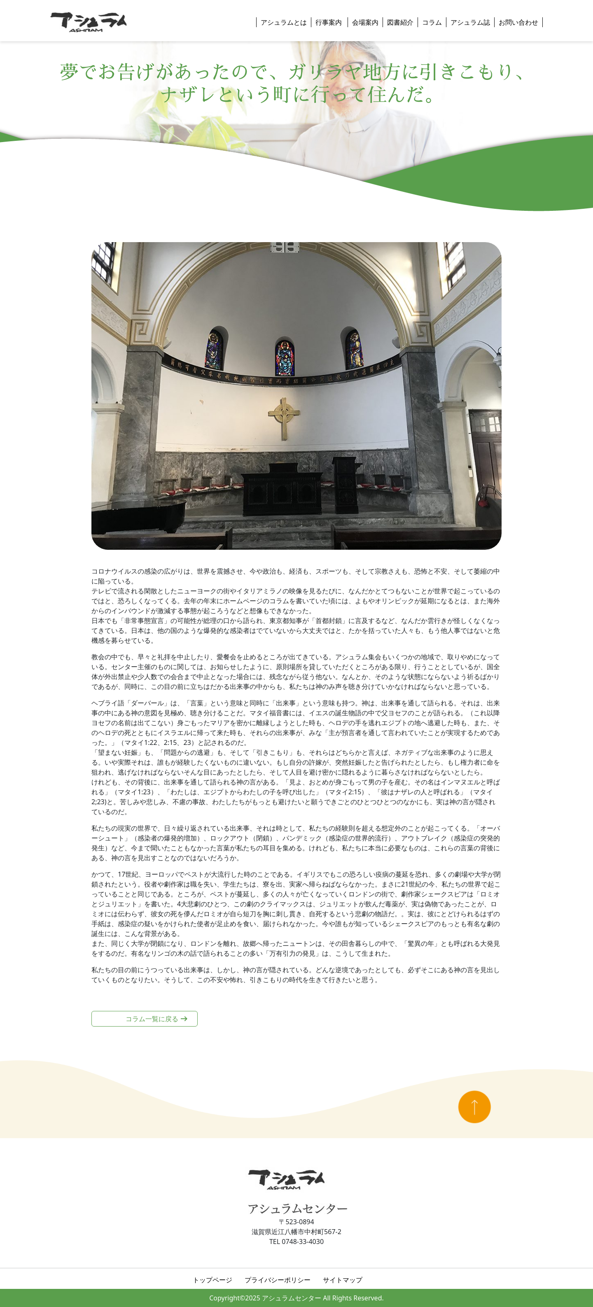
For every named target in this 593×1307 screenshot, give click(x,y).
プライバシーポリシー (278, 1279)
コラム (432, 22)
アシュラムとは (284, 22)
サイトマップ (342, 1279)
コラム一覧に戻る (152, 1018)
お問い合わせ (518, 22)
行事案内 (329, 22)
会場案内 (365, 22)
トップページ (212, 1279)
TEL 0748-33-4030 (296, 1241)
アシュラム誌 (470, 22)
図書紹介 (400, 22)
